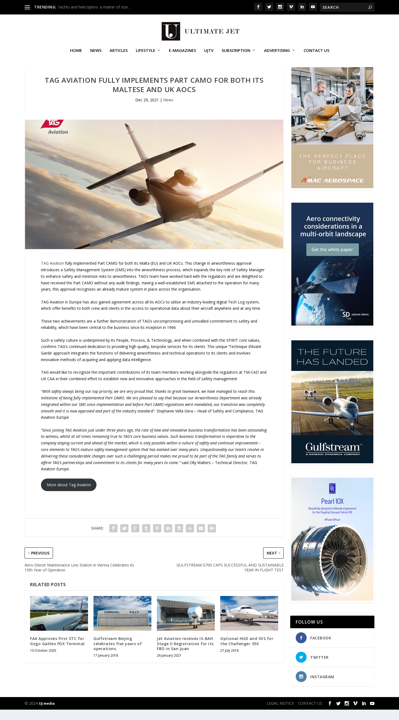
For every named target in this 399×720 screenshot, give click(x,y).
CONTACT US (316, 53)
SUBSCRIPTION (236, 53)
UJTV (208, 53)
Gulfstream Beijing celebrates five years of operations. (117, 653)
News (95, 53)
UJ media (47, 713)
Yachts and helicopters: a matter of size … (95, 7)
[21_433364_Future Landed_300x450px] (332, 472)
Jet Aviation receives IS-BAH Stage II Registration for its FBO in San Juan (185, 653)
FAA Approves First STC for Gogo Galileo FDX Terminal (57, 651)
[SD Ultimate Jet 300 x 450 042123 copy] (332, 334)
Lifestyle (145, 53)
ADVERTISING (277, 53)
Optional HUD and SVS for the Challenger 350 (246, 651)
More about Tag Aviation (69, 495)
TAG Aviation (52, 273)
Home (76, 53)
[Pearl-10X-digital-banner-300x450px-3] (332, 609)
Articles (119, 53)
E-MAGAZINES (182, 53)
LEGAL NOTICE (280, 713)
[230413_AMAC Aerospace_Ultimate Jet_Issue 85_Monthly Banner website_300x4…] (332, 197)
